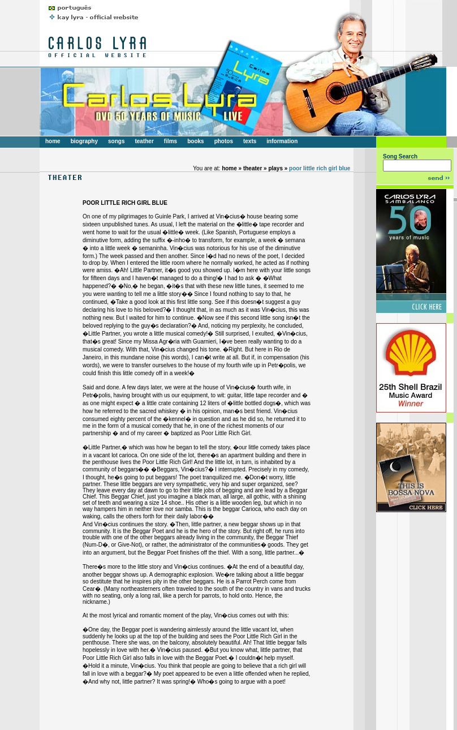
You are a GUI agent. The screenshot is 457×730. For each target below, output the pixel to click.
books (195, 141)
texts (249, 141)
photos (223, 141)
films (170, 141)
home (53, 141)
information (282, 141)
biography (84, 141)
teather (144, 141)
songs (116, 141)
